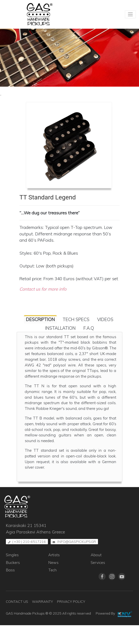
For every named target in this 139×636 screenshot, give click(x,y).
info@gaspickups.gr (76, 541)
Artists (54, 554)
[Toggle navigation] (130, 14)
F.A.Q (88, 328)
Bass (10, 570)
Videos (105, 319)
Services (98, 562)
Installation (60, 328)
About (96, 554)
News (53, 562)
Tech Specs (76, 319)
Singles (12, 554)
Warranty (42, 601)
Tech (52, 570)
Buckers (13, 562)
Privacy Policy (71, 601)
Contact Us (17, 601)
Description (40, 319)
